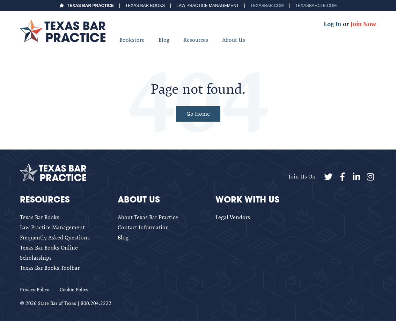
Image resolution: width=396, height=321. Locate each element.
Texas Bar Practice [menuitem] (90, 5)
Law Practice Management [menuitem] (207, 5)
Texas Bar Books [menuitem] (145, 5)
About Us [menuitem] (233, 40)
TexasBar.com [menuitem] (267, 5)
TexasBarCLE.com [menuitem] (316, 5)
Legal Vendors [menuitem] (232, 217)
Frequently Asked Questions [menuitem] (55, 237)
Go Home (198, 113)
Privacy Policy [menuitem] (34, 289)
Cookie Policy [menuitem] (74, 289)
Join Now (363, 24)
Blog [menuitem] (164, 40)
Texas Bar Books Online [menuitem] (49, 247)
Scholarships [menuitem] (36, 257)
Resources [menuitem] (195, 40)
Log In (332, 24)
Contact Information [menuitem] (143, 227)
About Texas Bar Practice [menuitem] (148, 217)
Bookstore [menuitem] (132, 40)
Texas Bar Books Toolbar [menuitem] (50, 268)
